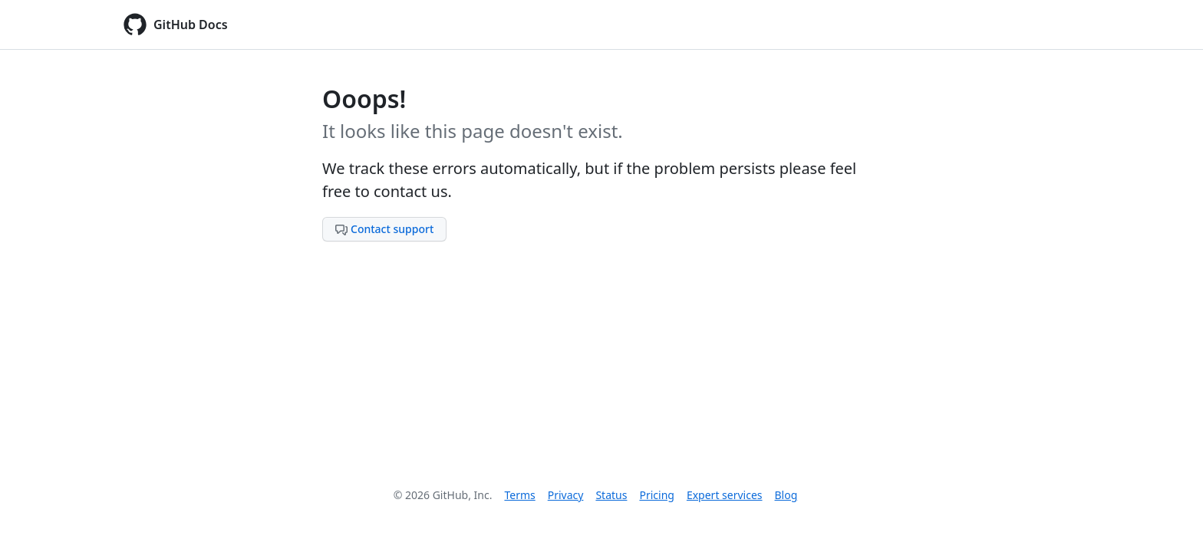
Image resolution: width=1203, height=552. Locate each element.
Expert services (725, 495)
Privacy (566, 495)
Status (611, 495)
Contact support (384, 229)
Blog (786, 495)
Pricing (656, 495)
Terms (519, 495)
